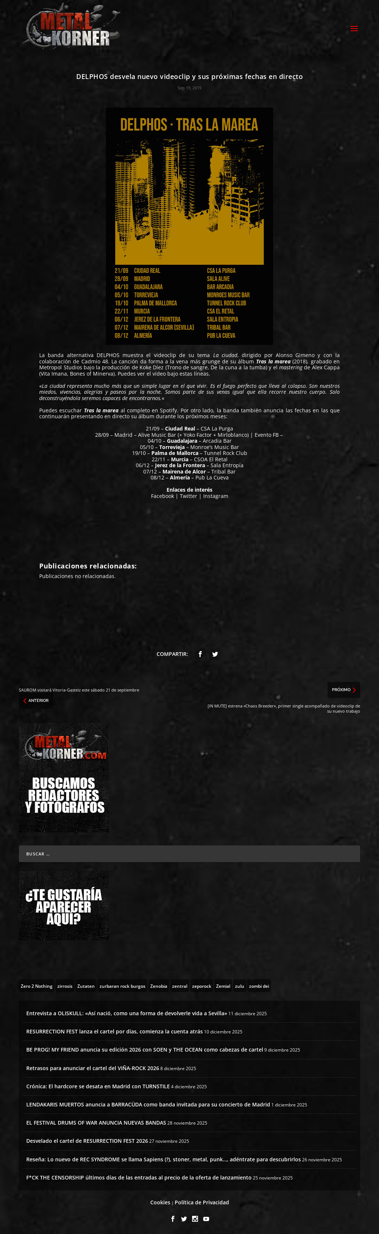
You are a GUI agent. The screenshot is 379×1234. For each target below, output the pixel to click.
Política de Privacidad (202, 1201)
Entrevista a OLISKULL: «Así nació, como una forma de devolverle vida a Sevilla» (126, 1012)
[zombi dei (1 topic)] (259, 984)
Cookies (160, 1201)
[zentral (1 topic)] (179, 984)
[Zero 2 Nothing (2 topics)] (36, 984)
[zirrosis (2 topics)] (65, 984)
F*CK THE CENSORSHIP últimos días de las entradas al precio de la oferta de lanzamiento (139, 1176)
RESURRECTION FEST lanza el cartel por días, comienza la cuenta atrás (114, 1030)
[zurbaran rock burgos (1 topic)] (122, 984)
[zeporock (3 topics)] (201, 984)
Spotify (168, 409)
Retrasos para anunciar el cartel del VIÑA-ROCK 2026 (92, 1066)
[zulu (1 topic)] (239, 984)
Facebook (162, 494)
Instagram (215, 494)
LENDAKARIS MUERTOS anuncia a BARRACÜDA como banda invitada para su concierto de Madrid (148, 1103)
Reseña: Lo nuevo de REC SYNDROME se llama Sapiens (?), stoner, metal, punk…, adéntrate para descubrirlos (163, 1158)
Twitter (188, 494)
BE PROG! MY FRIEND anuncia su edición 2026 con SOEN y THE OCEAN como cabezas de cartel (144, 1048)
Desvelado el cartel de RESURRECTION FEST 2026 (87, 1139)
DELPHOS (108, 353)
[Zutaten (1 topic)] (86, 984)
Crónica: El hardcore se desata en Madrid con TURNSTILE (98, 1085)
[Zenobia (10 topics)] (158, 984)
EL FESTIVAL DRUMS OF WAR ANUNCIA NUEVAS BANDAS (96, 1121)
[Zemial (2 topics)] (223, 984)
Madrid (123, 433)
